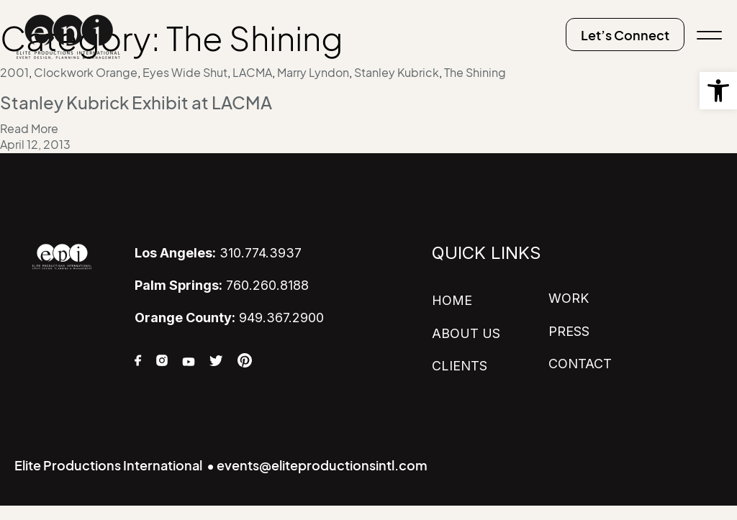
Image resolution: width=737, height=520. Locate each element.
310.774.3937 (218, 252)
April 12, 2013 (35, 144)
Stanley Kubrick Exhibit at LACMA (136, 103)
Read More (29, 129)
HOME (452, 300)
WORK (568, 298)
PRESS (568, 331)
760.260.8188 (222, 285)
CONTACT (580, 363)
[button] (718, 90)
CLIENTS (459, 365)
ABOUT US (466, 333)
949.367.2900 (229, 317)
